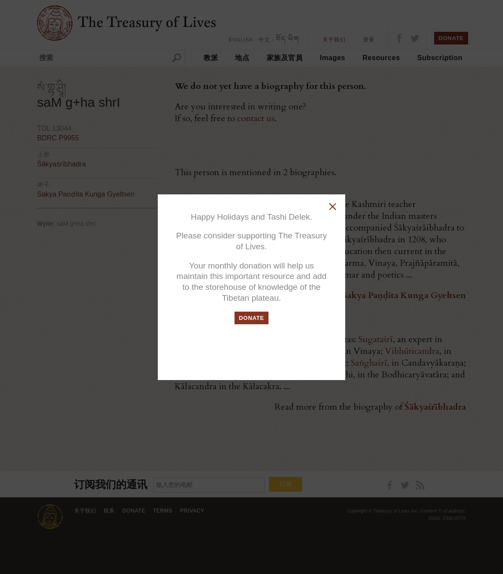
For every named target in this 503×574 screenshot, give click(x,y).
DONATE (251, 318)
